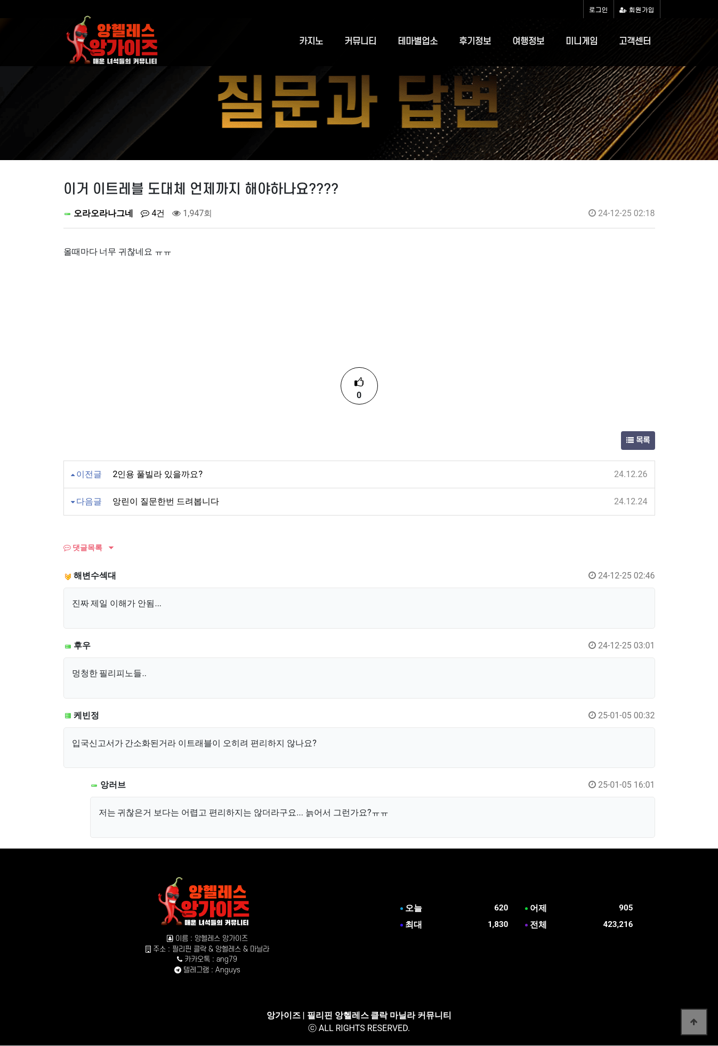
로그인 (598, 9)
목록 (638, 440)
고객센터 (635, 41)
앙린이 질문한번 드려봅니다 (165, 501)
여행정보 (528, 41)
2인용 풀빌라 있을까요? (157, 474)
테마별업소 (418, 41)
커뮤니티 (360, 41)
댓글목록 (82, 547)
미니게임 (582, 41)
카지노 (311, 41)
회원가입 (637, 9)
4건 (153, 213)
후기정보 (475, 41)
